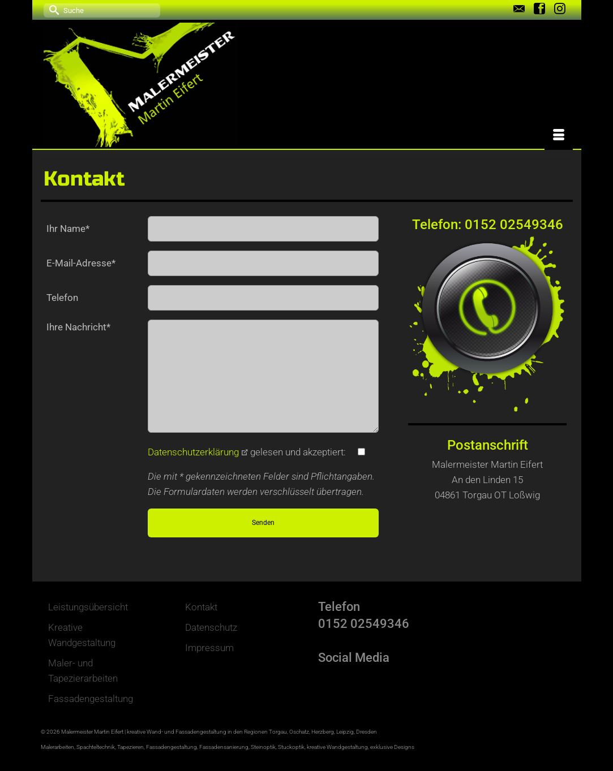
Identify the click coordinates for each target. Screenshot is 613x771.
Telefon (62, 297)
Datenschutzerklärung (198, 452)
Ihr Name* (67, 228)
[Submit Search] (52, 9)
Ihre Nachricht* (78, 327)
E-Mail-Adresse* (80, 263)
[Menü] (559, 136)
